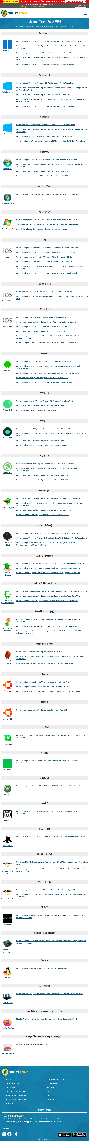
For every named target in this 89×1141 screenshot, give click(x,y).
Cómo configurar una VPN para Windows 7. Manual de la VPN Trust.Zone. (47, 159)
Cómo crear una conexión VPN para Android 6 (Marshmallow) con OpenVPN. (48, 596)
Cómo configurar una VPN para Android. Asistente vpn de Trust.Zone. (45, 361)
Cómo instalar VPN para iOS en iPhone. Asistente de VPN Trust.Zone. (45, 292)
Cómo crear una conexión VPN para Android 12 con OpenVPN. (42, 405)
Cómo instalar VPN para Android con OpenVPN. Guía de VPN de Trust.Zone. (48, 373)
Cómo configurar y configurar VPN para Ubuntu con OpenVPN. (42, 682)
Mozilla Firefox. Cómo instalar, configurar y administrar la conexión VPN (46, 1019)
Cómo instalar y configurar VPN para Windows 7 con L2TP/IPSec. (43, 176)
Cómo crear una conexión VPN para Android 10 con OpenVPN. (42, 475)
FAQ (49, 1095)
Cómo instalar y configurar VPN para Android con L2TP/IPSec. (42, 377)
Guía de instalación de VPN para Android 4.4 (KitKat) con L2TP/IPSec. (45, 663)
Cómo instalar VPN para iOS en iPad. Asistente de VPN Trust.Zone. (44, 317)
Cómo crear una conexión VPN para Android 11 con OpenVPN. (42, 440)
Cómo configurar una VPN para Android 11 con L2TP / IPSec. (41, 445)
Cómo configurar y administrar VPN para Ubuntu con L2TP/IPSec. (43, 686)
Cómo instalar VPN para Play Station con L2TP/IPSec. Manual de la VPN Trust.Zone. (51, 836)
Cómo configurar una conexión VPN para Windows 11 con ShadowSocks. (46, 64)
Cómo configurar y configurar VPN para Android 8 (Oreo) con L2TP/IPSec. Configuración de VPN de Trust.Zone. (46, 543)
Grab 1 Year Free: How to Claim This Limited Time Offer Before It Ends (32, 1119)
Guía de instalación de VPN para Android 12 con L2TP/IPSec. (41, 410)
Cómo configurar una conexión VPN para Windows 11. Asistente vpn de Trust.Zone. (51, 41)
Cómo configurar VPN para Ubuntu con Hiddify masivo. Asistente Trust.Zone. (48, 691)
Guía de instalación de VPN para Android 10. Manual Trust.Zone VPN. (45, 463)
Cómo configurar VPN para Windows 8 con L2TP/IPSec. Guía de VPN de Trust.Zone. (50, 141)
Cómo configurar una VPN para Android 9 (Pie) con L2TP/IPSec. (42, 515)
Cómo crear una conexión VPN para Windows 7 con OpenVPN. (42, 171)
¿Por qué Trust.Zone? (57, 1079)
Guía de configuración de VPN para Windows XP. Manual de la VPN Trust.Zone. (49, 220)
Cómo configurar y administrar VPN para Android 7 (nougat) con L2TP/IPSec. (48, 572)
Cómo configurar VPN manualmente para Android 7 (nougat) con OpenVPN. (48, 568)
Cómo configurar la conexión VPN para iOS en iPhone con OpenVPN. (45, 261)
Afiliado (9, 1103)
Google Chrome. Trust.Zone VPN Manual (33, 1044)
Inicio (8, 1079)
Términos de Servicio (16, 1091)
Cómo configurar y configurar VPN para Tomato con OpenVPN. (42, 968)
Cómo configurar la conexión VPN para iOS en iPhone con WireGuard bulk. (47, 247)
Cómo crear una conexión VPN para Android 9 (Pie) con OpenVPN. (44, 510)
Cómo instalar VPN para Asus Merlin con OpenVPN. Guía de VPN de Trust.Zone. (49, 993)
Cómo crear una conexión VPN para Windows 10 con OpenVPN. (42, 94)
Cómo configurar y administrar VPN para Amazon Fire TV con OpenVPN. (46, 890)
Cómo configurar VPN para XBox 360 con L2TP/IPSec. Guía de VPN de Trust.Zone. (50, 786)
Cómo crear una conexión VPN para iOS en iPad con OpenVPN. (42, 331)
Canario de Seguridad (16, 1099)
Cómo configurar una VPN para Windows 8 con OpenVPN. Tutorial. (44, 136)
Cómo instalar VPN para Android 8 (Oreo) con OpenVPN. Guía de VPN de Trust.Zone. (51, 538)
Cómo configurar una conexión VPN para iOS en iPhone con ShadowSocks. (47, 273)
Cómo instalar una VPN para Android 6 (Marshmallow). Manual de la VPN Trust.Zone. (52, 591)
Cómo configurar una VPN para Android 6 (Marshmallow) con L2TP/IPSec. (47, 600)
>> (76, 1)
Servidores (11, 1087)
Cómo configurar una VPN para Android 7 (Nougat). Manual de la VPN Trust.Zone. (50, 563)
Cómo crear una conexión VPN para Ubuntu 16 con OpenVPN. (42, 710)
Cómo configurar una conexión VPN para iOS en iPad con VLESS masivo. (46, 252)
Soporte (50, 1087)
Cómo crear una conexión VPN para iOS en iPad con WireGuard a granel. (46, 322)
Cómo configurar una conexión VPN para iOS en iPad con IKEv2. (43, 326)
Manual (50, 1099)
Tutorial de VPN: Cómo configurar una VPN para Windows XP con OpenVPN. (48, 224)
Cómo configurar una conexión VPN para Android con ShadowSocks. (45, 382)
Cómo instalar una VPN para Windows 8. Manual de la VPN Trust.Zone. (45, 124)
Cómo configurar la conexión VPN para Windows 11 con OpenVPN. (44, 53)
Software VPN (12, 1083)
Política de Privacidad (16, 1095)
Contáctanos (53, 1083)
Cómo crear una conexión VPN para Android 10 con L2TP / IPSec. (43, 480)
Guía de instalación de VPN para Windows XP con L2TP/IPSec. (42, 229)
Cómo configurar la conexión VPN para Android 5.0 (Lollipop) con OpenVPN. (48, 626)
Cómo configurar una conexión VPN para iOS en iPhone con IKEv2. (44, 257)
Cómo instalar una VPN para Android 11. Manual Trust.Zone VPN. (43, 429)
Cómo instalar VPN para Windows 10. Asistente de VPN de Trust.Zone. (45, 83)
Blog (49, 1091)
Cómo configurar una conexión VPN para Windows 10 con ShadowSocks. (46, 106)
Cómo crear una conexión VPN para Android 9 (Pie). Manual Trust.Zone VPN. (48, 498)
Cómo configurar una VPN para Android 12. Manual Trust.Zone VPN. (44, 401)
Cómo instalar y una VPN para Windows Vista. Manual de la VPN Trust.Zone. (48, 194)
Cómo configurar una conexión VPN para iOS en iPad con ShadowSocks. (46, 343)
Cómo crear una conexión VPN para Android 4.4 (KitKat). (40, 652)
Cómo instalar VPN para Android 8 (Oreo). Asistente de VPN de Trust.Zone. (47, 533)
